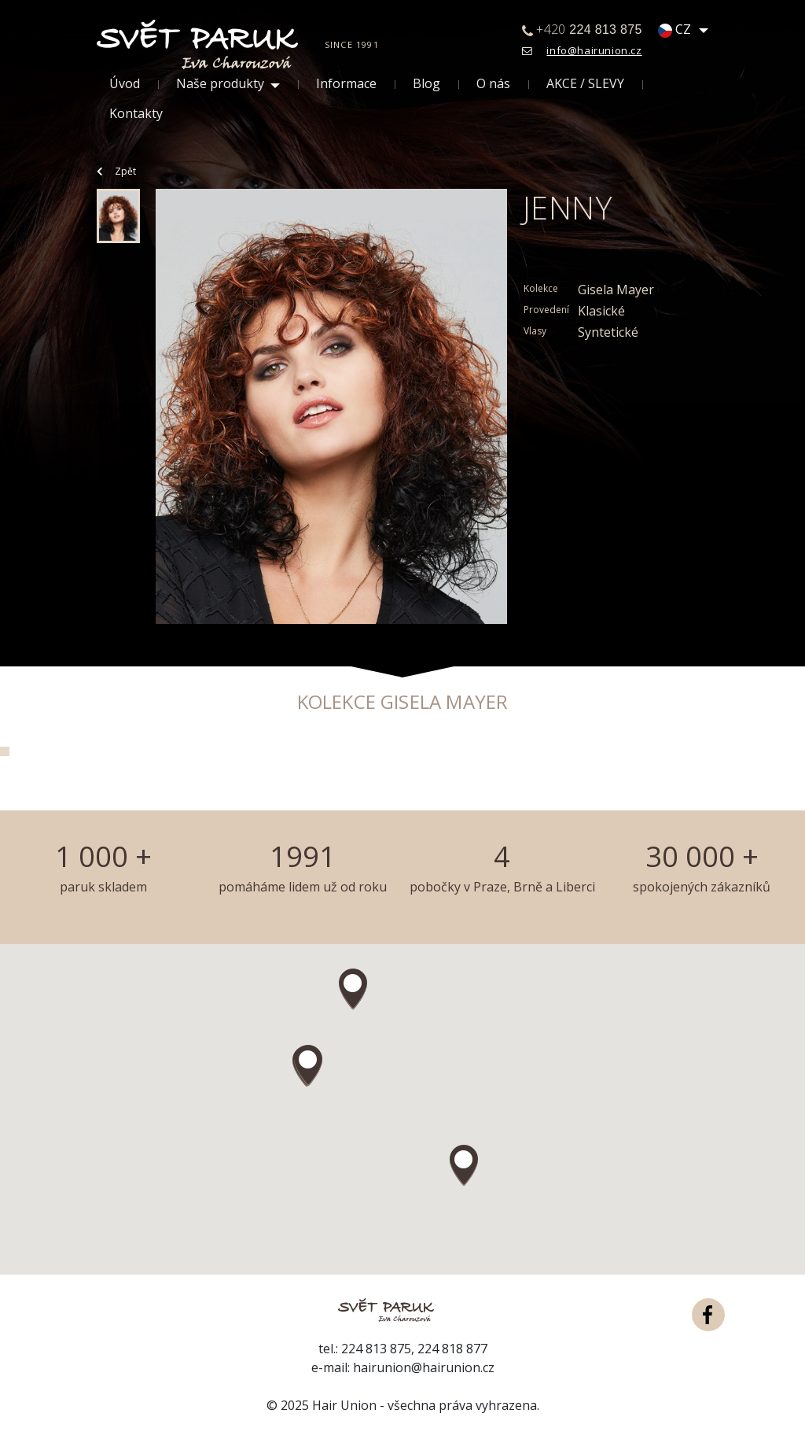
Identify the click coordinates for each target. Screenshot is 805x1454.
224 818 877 (452, 1348)
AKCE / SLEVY (585, 84)
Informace (346, 84)
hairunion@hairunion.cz (423, 1367)
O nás (493, 84)
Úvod (124, 84)
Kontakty (136, 113)
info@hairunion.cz (593, 50)
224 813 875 (376, 1348)
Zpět (116, 171)
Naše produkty (220, 84)
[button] (308, 1065)
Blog (426, 84)
